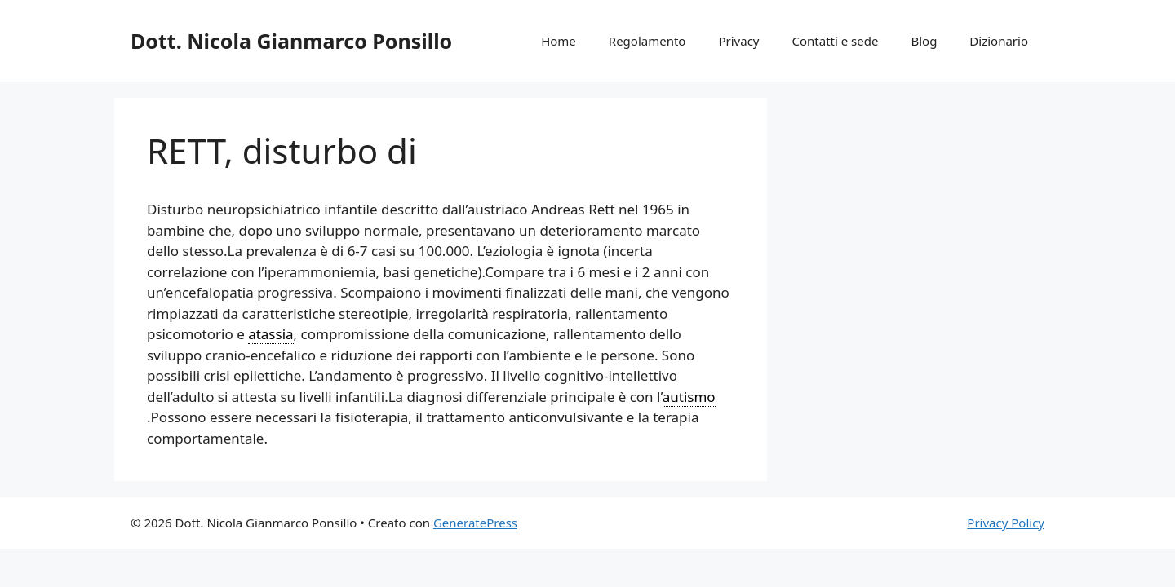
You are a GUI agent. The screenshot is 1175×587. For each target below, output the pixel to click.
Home (558, 41)
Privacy (738, 41)
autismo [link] (689, 396)
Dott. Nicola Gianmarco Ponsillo (291, 41)
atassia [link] (270, 333)
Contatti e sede (834, 41)
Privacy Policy (1005, 522)
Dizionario (998, 41)
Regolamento (647, 41)
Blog (924, 41)
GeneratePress (475, 522)
